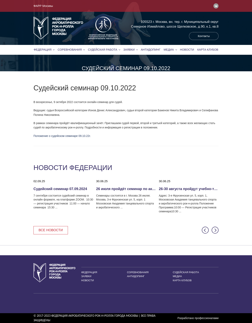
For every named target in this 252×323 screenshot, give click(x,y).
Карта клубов (207, 49)
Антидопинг (150, 49)
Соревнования (70, 49)
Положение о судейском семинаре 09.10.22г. (62, 135)
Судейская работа (102, 49)
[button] (205, 230)
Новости (187, 49)
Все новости (51, 230)
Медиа (169, 49)
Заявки (128, 49)
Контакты (204, 36)
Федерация (42, 49)
